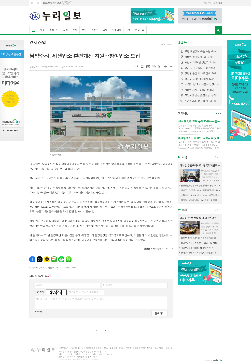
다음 (106, 331)
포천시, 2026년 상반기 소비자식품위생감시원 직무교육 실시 (202, 62)
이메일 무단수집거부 (143, 348)
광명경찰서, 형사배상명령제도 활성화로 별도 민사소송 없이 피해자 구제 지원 (200, 185)
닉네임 (39, 285)
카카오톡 (47, 259)
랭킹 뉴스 (183, 42)
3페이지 (220, 113)
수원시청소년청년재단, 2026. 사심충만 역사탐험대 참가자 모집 (200, 195)
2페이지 (218, 113)
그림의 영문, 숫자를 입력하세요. (85, 292)
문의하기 (169, 348)
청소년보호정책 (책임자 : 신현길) (118, 348)
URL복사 (136, 66)
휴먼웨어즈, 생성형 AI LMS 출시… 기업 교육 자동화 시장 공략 (202, 101)
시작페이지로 (32, 3)
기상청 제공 (65, 4)
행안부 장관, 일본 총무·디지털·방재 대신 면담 (200, 238)
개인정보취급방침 (93, 348)
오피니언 (116, 30)
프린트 (154, 66)
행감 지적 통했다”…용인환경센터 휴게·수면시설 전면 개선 (202, 68)
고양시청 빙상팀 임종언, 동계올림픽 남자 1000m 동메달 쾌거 (202, 95)
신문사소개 (63, 348)
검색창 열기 (218, 30)
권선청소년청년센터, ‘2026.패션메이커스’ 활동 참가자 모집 (200, 200)
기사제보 (159, 348)
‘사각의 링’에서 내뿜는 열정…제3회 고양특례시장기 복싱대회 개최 (202, 84)
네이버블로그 (54, 259)
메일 (148, 66)
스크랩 (159, 66)
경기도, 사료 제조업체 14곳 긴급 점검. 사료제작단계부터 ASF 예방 (202, 79)
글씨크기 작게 (171, 66)
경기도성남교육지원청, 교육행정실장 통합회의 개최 (200, 190)
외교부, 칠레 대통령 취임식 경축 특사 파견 (200, 247)
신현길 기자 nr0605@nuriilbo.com (43, 66)
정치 (42, 30)
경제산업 (53, 30)
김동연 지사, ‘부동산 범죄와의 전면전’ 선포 (202, 90)
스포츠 (94, 30)
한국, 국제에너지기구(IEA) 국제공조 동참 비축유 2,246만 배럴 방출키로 (200, 252)
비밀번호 (107, 285)
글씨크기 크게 (165, 66)
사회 (65, 30)
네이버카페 (61, 259)
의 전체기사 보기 (157, 248)
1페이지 (216, 113)
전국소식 (139, 30)
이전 (96, 331)
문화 (75, 30)
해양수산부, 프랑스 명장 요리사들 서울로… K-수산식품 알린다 (200, 242)
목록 (142, 66)
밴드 (69, 259)
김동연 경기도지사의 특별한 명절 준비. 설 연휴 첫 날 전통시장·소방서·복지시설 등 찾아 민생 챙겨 (202, 57)
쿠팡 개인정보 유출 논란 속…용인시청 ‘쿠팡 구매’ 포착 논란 (202, 51)
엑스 (40, 259)
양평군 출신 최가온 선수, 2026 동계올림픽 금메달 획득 (202, 73)
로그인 (216, 3)
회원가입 (207, 3)
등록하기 (159, 313)
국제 (105, 30)
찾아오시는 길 (77, 348)
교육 (84, 30)
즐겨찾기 (38, 3)
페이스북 (32, 259)
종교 (128, 30)
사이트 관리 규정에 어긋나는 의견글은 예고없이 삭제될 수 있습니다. (70, 299)
